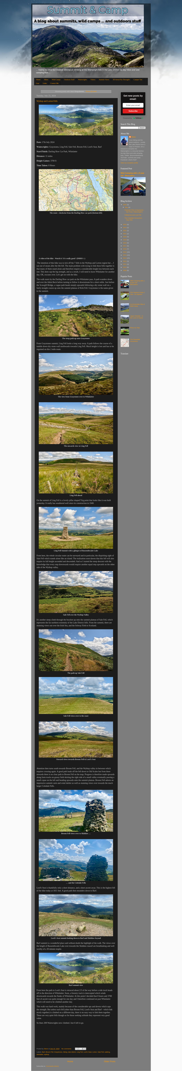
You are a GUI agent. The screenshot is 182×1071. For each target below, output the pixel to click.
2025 (125, 205)
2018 (125, 243)
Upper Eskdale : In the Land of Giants (136, 317)
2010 (125, 267)
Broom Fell (49, 1052)
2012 (125, 261)
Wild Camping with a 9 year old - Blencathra (137, 282)
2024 (125, 224)
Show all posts (91, 91)
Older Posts (109, 1061)
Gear (37, 83)
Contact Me (54, 83)
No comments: (67, 1049)
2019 (125, 240)
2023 (125, 227)
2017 (125, 246)
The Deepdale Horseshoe (135, 340)
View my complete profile (129, 163)
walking (107, 1052)
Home (38, 80)
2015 (125, 252)
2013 (125, 258)
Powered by (133, 118)
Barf (43, 1052)
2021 (125, 234)
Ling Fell (80, 1052)
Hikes (46, 80)
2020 (125, 237)
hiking (65, 1052)
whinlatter (40, 1054)
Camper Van (138, 80)
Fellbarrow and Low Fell (133, 215)
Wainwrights (82, 80)
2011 (125, 264)
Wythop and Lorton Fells (47, 101)
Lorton (94, 1052)
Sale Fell (101, 1052)
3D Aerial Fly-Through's (121, 80)
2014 (125, 255)
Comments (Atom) (52, 1066)
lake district (72, 1052)
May (126, 207)
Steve (133, 137)
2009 (125, 270)
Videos (93, 80)
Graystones (58, 1052)
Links (45, 83)
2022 (125, 230)
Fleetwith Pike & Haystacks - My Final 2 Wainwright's (134, 211)
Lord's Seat (87, 1052)
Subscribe (133, 111)
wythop (46, 1054)
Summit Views (104, 80)
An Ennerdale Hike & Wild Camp (137, 305)
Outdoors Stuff (69, 80)
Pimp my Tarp (135, 328)
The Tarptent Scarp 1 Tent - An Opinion (137, 293)
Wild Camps (56, 80)
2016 (125, 249)
